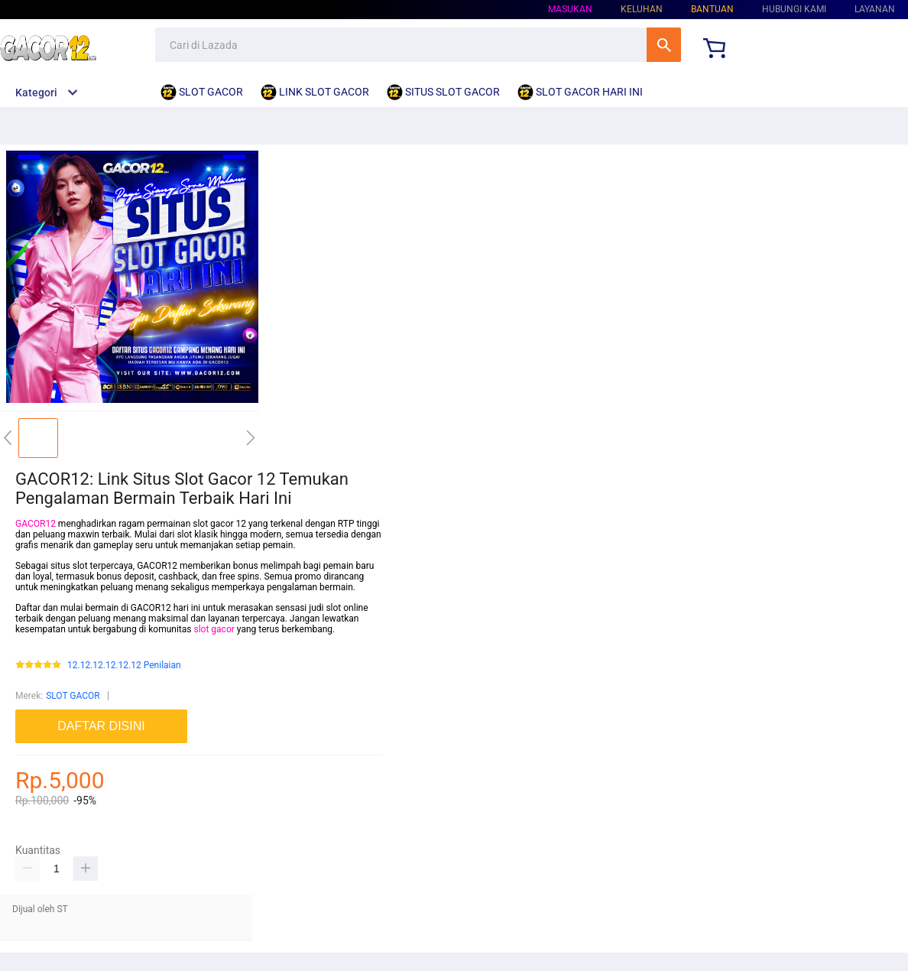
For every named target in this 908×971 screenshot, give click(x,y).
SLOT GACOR (73, 695)
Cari (664, 45)
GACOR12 (35, 523)
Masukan (570, 9)
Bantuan (712, 9)
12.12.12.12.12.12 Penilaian (124, 666)
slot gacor (213, 629)
